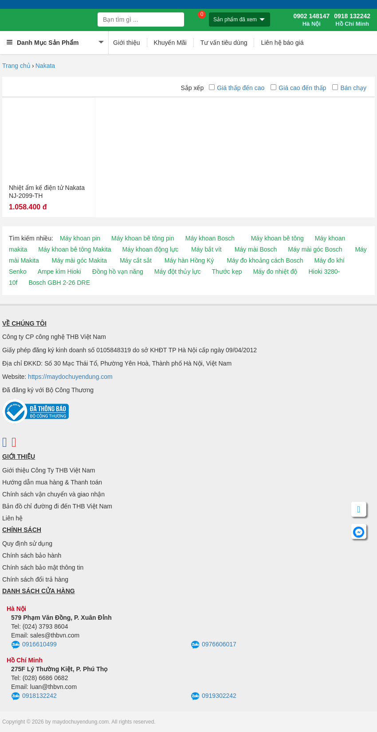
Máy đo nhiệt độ (275, 271)
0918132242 (34, 696)
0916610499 (34, 645)
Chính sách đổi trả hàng (35, 579)
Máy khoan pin (80, 238)
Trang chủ (16, 65)
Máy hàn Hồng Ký (189, 260)
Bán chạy (349, 87)
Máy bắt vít (206, 249)
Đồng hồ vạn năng (117, 271)
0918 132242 (352, 20)
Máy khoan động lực (150, 249)
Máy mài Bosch (256, 249)
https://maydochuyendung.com (70, 376)
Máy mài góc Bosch (315, 249)
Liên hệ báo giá (282, 42)
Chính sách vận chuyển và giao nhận (53, 494)
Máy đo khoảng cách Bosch (265, 260)
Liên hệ (12, 518)
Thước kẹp (227, 271)
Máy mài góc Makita (79, 260)
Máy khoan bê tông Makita (74, 249)
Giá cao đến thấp (298, 87)
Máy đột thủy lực (177, 271)
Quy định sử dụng (27, 543)
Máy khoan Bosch (210, 238)
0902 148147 (311, 20)
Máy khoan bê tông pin (142, 238)
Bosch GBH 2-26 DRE (59, 282)
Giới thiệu (126, 42)
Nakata (45, 65)
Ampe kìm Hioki (59, 271)
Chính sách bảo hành (31, 555)
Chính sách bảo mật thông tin (42, 567)
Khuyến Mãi (170, 42)
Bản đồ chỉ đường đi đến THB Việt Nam (57, 506)
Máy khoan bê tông (277, 238)
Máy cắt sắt (136, 260)
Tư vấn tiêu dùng (223, 42)
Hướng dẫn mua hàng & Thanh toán (52, 482)
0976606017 (213, 645)
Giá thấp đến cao (236, 87)
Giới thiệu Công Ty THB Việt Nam (48, 470)
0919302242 (213, 696)
